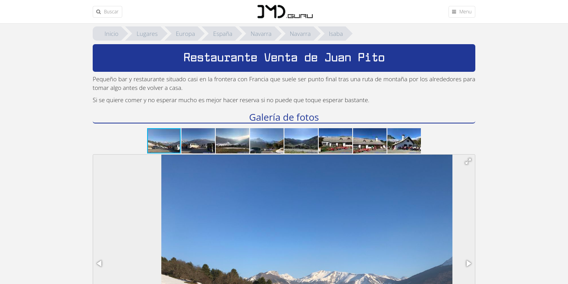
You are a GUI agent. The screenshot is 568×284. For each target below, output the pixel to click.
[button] (198, 140)
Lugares (146, 33)
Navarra (260, 33)
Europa (185, 33)
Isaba (336, 33)
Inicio (111, 33)
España (222, 33)
